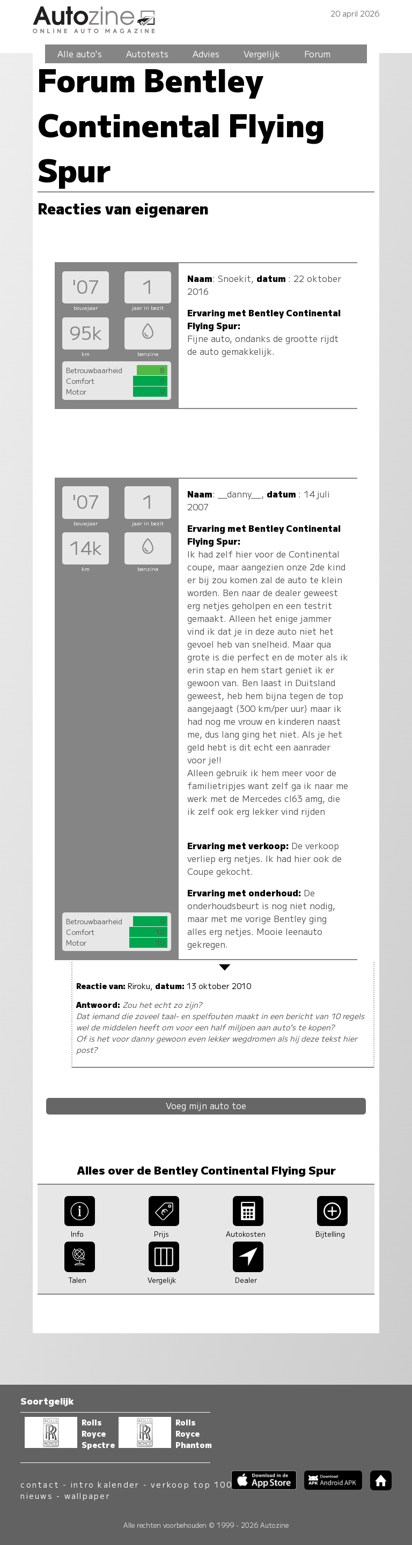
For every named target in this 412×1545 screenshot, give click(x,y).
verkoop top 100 (191, 1484)
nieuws (36, 1495)
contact (40, 1484)
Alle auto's (79, 53)
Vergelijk (262, 53)
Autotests (147, 53)
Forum (317, 53)
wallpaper (87, 1495)
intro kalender (105, 1484)
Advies (206, 53)
